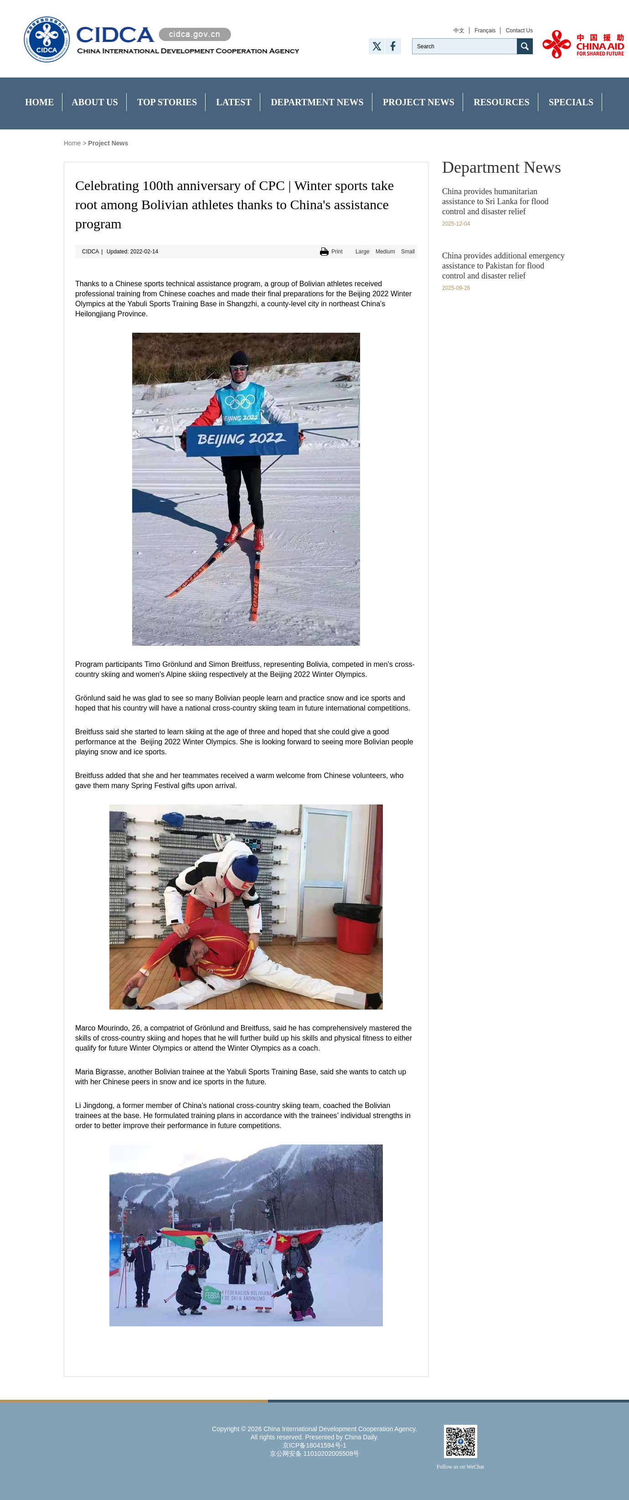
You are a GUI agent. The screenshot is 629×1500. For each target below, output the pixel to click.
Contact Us (519, 30)
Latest (233, 102)
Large (363, 251)
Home (39, 102)
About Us (95, 102)
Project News (418, 102)
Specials (571, 102)
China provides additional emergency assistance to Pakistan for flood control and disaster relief (503, 265)
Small (408, 251)
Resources (501, 102)
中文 (459, 30)
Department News (317, 102)
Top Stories (167, 102)
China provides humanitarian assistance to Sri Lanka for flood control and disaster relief (495, 201)
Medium (385, 251)
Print (337, 251)
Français (484, 30)
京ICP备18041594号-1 (314, 1445)
